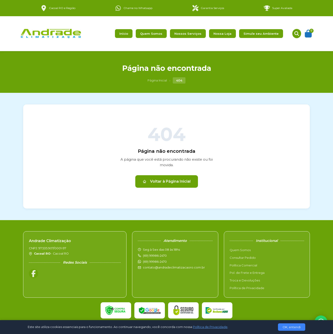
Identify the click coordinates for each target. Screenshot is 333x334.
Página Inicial (157, 80)
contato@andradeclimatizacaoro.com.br (174, 267)
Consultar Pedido (243, 257)
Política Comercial (243, 265)
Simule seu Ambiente (261, 33)
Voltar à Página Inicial (167, 181)
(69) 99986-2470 (155, 261)
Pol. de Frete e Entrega (247, 273)
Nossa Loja (222, 33)
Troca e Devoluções (245, 280)
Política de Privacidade (247, 288)
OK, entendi (292, 327)
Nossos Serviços (187, 33)
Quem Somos (151, 33)
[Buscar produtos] (296, 33)
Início (123, 33)
